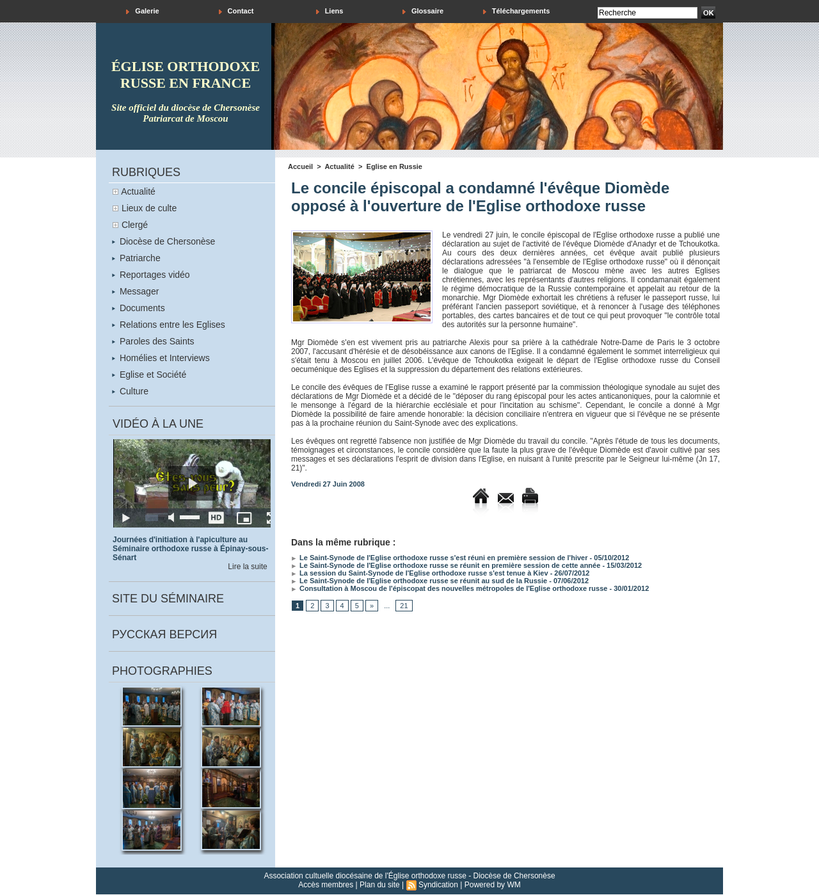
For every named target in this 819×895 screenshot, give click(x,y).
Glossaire (422, 11)
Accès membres (325, 884)
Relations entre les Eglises (168, 324)
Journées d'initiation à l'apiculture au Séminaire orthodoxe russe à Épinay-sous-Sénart (190, 548)
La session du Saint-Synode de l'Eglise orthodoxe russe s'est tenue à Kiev (419, 573)
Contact (236, 11)
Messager (135, 291)
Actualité (138, 191)
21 (404, 605)
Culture (130, 391)
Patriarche (136, 258)
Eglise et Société (149, 374)
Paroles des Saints (153, 341)
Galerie (142, 11)
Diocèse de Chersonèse (163, 241)
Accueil (300, 166)
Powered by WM (493, 884)
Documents (138, 308)
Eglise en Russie (394, 166)
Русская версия (164, 634)
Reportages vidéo (151, 275)
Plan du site (380, 884)
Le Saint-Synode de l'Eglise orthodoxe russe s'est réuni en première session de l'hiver (439, 557)
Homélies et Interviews (161, 358)
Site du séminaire (168, 598)
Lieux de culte (149, 208)
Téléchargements (516, 11)
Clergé (135, 225)
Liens (330, 11)
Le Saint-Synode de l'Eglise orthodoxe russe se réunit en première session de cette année (445, 565)
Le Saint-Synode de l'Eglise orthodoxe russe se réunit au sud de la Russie (419, 581)
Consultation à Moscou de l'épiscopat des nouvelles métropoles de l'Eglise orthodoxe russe (449, 588)
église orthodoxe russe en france (185, 74)
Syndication (438, 884)
